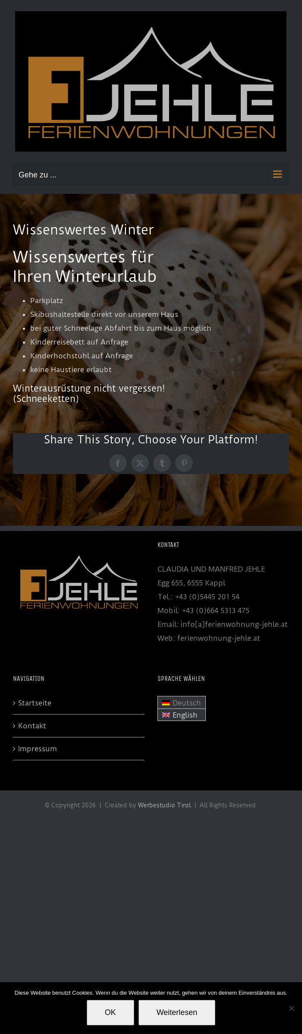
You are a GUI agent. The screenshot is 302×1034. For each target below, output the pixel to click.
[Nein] (291, 1008)
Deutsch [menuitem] (187, 703)
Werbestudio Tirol (164, 805)
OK (110, 1012)
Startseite (34, 703)
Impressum (37, 748)
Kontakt (32, 725)
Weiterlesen (177, 1012)
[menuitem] (181, 702)
